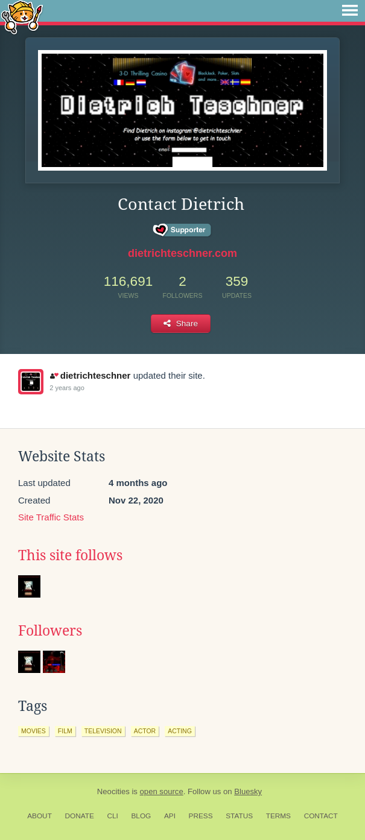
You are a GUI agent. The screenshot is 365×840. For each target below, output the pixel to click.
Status (239, 816)
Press (201, 816)
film (65, 730)
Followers (50, 631)
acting (180, 730)
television (103, 730)
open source (161, 791)
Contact (321, 816)
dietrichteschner (90, 375)
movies (33, 730)
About (39, 816)
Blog (141, 816)
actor (145, 730)
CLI (112, 816)
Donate (79, 816)
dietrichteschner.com (182, 253)
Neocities (113, 791)
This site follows (70, 555)
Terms (278, 816)
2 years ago (66, 387)
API (170, 816)
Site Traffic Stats (51, 517)
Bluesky (248, 791)
